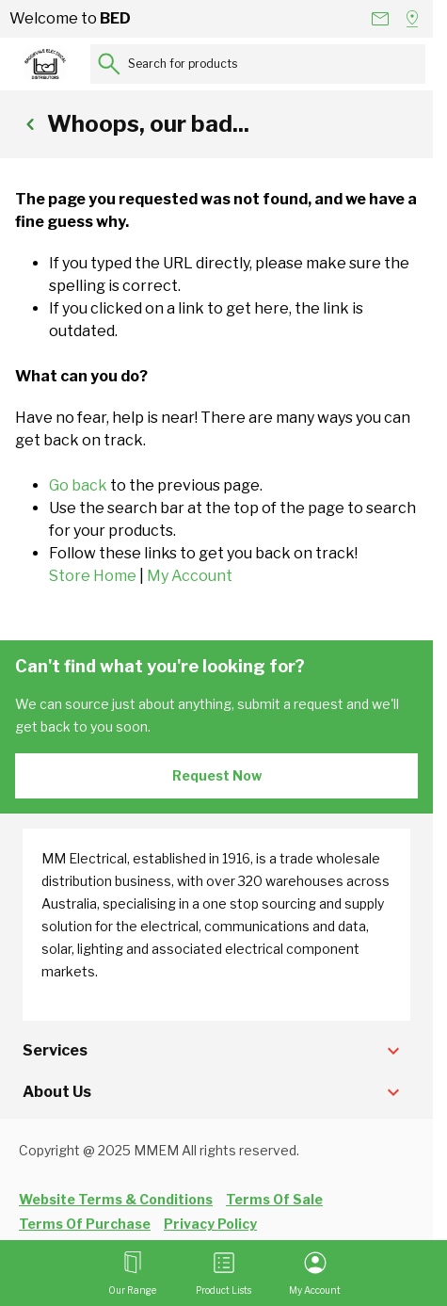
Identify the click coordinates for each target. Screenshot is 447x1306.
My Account (189, 576)
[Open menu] (132, 1273)
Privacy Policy (210, 1224)
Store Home (92, 576)
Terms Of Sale (274, 1199)
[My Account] (314, 1273)
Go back (78, 485)
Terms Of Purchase (85, 1224)
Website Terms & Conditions (116, 1199)
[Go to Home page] (45, 64)
